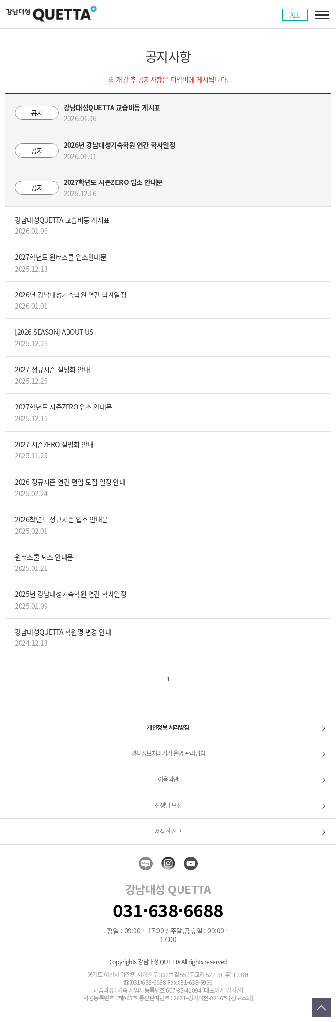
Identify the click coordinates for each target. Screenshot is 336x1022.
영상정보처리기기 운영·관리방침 (168, 753)
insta (168, 863)
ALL (295, 15)
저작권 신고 (168, 831)
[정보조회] (241, 998)
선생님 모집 (168, 805)
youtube (191, 863)
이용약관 (168, 779)
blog (146, 863)
